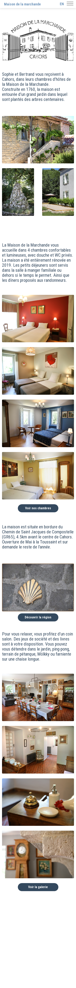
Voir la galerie (38, 887)
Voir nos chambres (38, 508)
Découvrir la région (38, 617)
